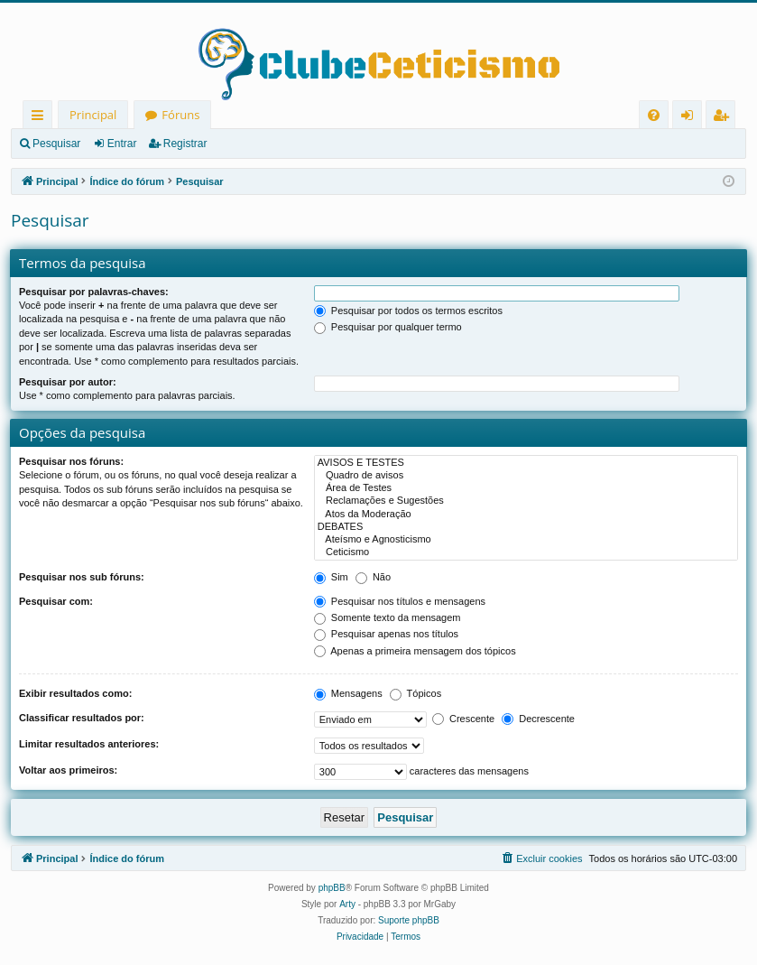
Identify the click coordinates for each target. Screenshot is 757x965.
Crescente (463, 718)
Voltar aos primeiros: (68, 770)
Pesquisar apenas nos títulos (386, 633)
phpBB (332, 888)
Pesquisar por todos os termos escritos (408, 310)
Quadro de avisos (526, 475)
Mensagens (348, 693)
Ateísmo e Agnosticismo (526, 540)
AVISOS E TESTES (526, 463)
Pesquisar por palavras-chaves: (94, 291)
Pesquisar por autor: (67, 381)
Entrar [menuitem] (691, 118)
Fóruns (180, 115)
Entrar (122, 143)
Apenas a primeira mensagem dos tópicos (415, 650)
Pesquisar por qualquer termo (388, 326)
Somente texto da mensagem (387, 617)
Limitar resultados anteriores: (89, 743)
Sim (331, 576)
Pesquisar (56, 143)
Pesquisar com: (56, 601)
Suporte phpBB (408, 920)
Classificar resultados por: (81, 717)
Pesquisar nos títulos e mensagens (399, 601)
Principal (92, 115)
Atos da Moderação (526, 514)
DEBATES (526, 527)
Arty (347, 904)
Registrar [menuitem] (724, 118)
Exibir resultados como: (75, 693)
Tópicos (415, 693)
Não (373, 576)
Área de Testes (526, 488)
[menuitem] (654, 115)
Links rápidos (41, 118)
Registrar (185, 143)
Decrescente (538, 718)
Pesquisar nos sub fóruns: (81, 576)
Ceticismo (526, 552)
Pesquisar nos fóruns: (71, 461)
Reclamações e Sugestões (526, 501)
